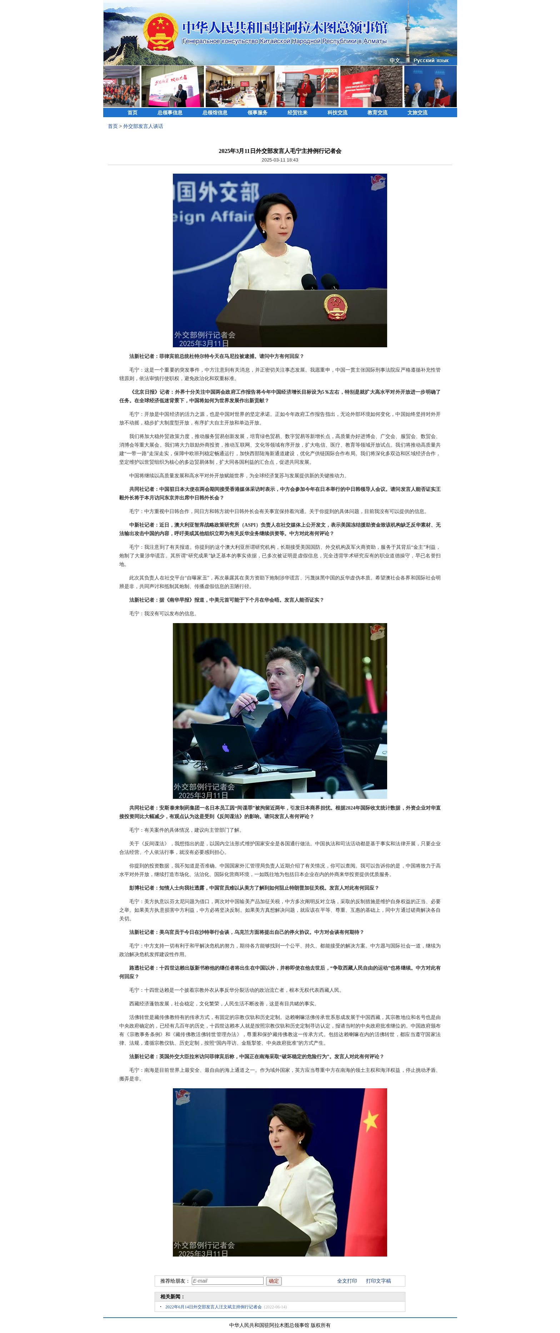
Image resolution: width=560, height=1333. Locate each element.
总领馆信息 (215, 112)
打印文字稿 (378, 1281)
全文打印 (347, 1281)
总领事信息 (170, 112)
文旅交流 (418, 112)
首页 (133, 112)
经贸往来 (298, 112)
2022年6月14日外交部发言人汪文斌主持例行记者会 (213, 1306)
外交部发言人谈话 (143, 126)
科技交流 (338, 112)
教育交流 (378, 112)
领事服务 (258, 112)
